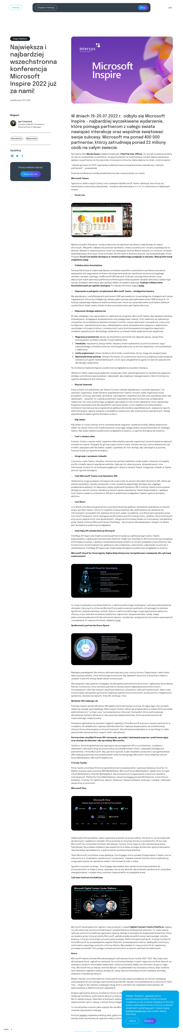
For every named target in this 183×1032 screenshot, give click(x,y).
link (99, 1010)
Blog (143, 8)
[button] (170, 7)
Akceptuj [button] (148, 1021)
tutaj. (118, 620)
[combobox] (8, 1029)
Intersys (16, 8)
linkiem (83, 1015)
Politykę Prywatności (136, 1011)
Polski (6, 1029)
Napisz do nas (30, 174)
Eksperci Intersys (46, 8)
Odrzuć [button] (132, 1021)
